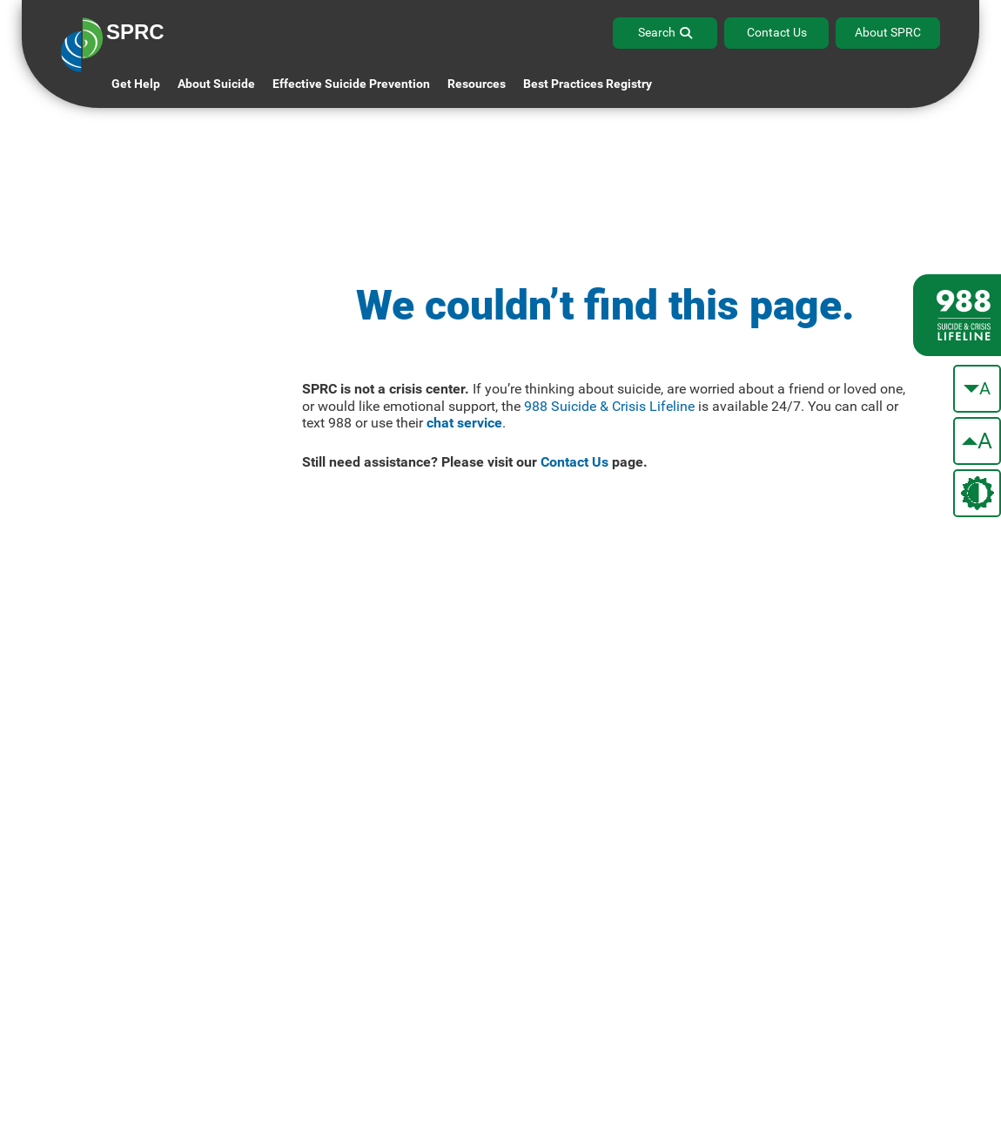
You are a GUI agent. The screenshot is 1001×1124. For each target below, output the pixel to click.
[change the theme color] (977, 493)
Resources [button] (476, 84)
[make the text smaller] (977, 389)
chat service (464, 422)
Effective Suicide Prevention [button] (351, 84)
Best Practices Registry (587, 84)
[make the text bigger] (977, 441)
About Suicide (216, 84)
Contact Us (777, 32)
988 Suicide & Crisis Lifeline (609, 406)
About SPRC (888, 32)
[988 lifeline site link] (957, 315)
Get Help (135, 84)
